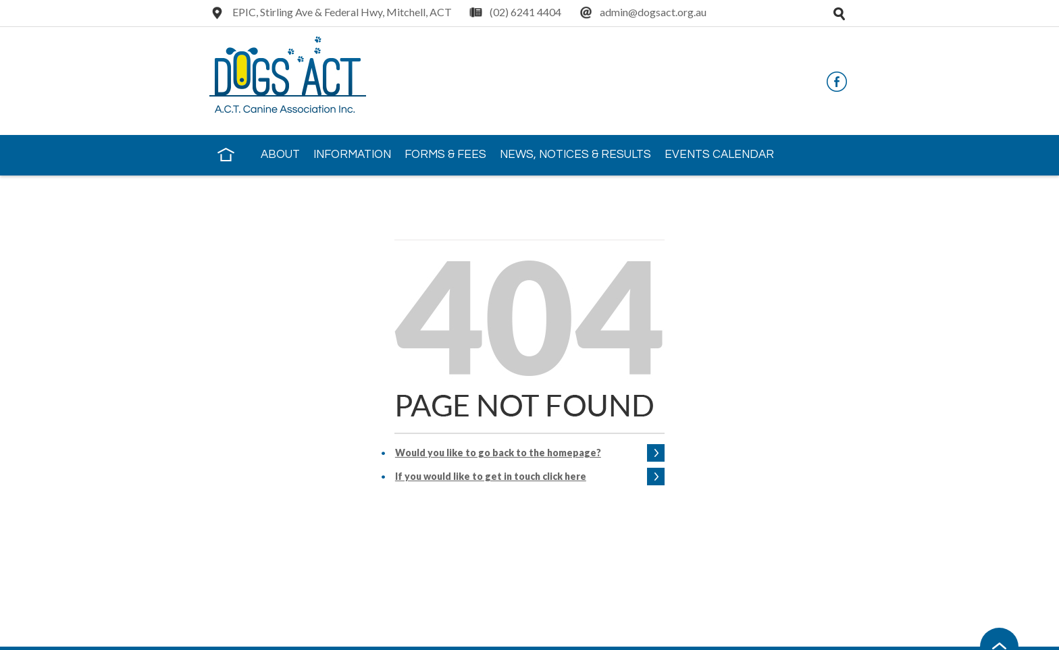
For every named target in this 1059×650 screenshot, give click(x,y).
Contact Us (255, 193)
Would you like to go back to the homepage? (498, 452)
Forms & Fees (445, 154)
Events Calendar (719, 154)
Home (225, 153)
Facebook (837, 82)
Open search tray (838, 13)
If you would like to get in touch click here (490, 476)
